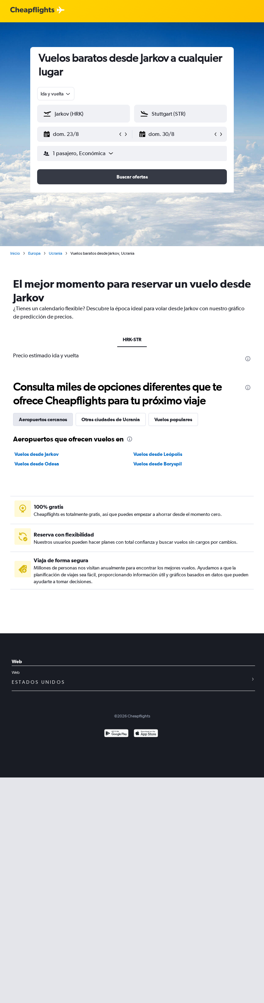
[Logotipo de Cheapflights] (32, 10)
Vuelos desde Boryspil (157, 463)
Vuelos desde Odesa (36, 463)
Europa (34, 253)
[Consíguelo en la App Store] (146, 734)
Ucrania (55, 253)
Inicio (15, 253)
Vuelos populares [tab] (173, 419)
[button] (80, 134)
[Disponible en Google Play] (116, 734)
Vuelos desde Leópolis (157, 454)
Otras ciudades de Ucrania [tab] (110, 419)
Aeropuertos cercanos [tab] (43, 419)
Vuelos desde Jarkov (36, 454)
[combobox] (56, 94)
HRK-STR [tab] (132, 339)
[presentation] (248, 359)
